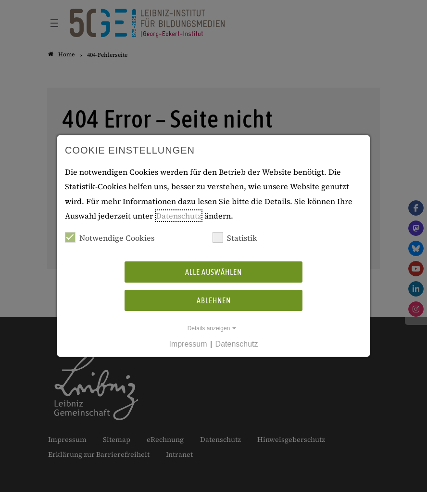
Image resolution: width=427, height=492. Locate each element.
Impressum (188, 344)
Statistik (235, 237)
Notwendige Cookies (109, 237)
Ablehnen (214, 300)
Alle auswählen (213, 272)
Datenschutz (178, 215)
